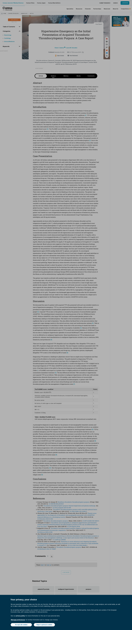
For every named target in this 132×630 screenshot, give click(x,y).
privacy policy (20, 616)
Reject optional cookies (44, 625)
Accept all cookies (21, 625)
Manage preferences (18, 620)
